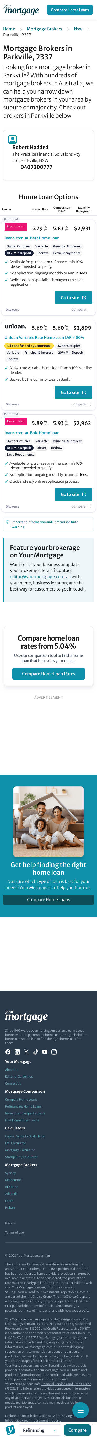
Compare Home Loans (70, 9)
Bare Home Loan (32, 238)
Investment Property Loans (25, 1113)
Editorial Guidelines (19, 1076)
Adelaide (11, 1194)
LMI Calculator (15, 1143)
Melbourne (13, 1180)
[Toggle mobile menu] (80, 1410)
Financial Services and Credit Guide (66, 1384)
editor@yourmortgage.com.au (40, 576)
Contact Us (13, 1083)
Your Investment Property (42, 1420)
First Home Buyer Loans (22, 1120)
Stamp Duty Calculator (21, 1157)
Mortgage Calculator (20, 1150)
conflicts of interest (33, 1310)
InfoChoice (13, 1420)
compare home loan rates (48, 674)
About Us (11, 1070)
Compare (78, 309)
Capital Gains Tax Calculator (25, 1136)
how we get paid (76, 1310)
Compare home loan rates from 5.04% (48, 642)
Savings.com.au (73, 1416)
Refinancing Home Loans (23, 1106)
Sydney (10, 1173)
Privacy (10, 1223)
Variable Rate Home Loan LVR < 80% (44, 337)
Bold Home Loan (32, 432)
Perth (9, 1201)
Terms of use (14, 1232)
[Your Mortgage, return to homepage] (22, 9)
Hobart (10, 1208)
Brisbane (11, 1187)
